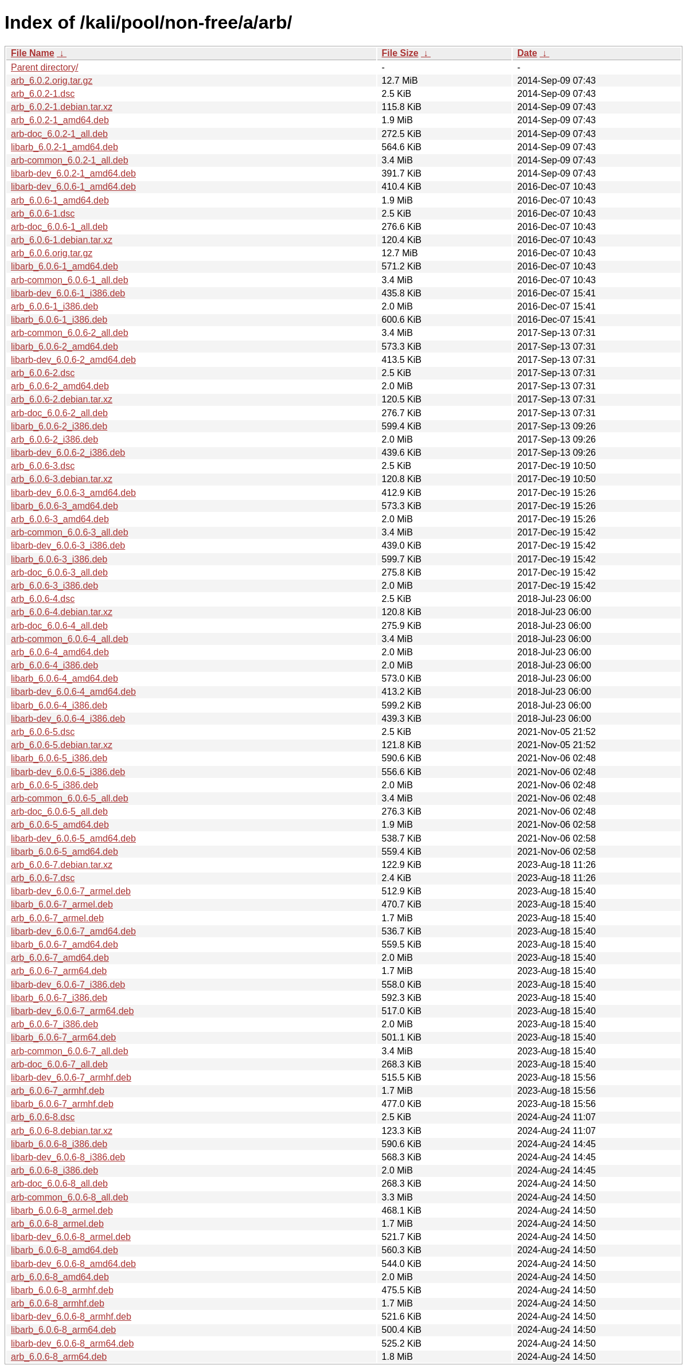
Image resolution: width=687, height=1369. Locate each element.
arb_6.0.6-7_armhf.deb (57, 1091)
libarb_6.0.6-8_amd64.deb (64, 1250)
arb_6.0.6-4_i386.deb (54, 665)
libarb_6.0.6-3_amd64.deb (64, 506)
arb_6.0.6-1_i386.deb (54, 306)
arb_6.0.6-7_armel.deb (57, 918)
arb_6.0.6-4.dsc (43, 599)
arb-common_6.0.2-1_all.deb (69, 160)
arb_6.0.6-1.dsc (43, 213)
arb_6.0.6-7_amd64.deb (60, 958)
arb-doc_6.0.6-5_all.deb (59, 811)
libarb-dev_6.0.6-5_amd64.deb (73, 838)
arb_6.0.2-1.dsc (43, 94)
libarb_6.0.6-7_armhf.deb (62, 1104)
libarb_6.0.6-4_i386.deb (59, 705)
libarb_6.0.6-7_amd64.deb (64, 944)
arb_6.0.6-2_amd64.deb (60, 386)
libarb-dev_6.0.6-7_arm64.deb (72, 1011)
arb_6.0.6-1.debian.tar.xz (61, 240)
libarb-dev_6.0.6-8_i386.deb (68, 1157)
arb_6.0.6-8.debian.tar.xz (61, 1131)
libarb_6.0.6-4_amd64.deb (64, 678)
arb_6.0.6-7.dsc (43, 878)
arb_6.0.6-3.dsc (43, 466)
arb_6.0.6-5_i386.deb (54, 785)
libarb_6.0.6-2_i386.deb (59, 426)
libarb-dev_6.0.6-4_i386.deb (68, 718)
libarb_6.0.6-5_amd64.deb (64, 851)
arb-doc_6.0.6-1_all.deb (59, 227)
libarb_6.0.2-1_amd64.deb (64, 147)
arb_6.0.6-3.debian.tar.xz (61, 479)
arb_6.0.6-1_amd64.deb (60, 200)
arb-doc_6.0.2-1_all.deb (59, 134)
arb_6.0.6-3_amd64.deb (60, 519)
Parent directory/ (44, 67)
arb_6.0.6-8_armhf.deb (57, 1303)
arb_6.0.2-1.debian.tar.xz (61, 107)
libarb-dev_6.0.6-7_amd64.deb (73, 931)
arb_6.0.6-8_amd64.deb (60, 1277)
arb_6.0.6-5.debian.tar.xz (61, 745)
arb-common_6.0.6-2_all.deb (69, 333)
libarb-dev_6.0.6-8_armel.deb (71, 1237)
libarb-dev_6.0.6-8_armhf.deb (71, 1316)
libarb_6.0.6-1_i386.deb (59, 319)
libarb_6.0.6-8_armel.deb (62, 1210)
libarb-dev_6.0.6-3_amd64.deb (73, 493)
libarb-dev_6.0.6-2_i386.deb (68, 452)
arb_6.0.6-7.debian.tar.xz (61, 865)
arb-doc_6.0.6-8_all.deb (59, 1183)
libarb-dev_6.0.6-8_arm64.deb (72, 1343)
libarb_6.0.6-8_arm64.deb (63, 1330)
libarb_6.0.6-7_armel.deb (62, 904)
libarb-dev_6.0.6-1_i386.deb (68, 293)
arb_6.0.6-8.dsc (43, 1117)
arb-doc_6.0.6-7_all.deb (59, 1064)
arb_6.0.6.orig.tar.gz (51, 253)
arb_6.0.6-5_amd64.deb (60, 825)
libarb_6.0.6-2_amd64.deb (64, 346)
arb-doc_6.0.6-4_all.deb (59, 626)
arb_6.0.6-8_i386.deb (54, 1170)
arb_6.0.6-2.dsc (43, 373)
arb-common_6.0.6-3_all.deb (69, 532)
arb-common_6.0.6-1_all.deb (69, 280)
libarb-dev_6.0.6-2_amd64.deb (73, 360)
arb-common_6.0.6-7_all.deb (69, 1051)
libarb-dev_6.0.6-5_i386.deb (68, 772)
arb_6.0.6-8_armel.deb (57, 1224)
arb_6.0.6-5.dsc (43, 732)
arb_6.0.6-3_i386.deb (54, 585)
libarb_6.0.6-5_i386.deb (59, 758)
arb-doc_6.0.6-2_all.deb (59, 413)
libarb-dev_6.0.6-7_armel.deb (71, 891)
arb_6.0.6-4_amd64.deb (60, 652)
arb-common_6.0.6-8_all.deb (69, 1197)
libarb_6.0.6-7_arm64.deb (63, 1037)
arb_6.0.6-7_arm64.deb (59, 971)
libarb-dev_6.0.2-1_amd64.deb (73, 173)
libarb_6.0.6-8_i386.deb (59, 1144)
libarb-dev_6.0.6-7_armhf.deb (71, 1077)
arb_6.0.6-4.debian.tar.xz (61, 612)
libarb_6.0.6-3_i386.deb (59, 559)
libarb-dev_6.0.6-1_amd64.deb (73, 186)
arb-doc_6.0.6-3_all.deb (59, 572)
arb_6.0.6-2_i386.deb (54, 439)
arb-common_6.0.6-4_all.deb (69, 639)
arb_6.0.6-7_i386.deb (54, 1024)
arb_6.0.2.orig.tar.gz (51, 80)
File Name (32, 53)
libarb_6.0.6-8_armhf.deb (62, 1290)
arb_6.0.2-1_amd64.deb (60, 120)
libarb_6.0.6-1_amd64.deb (64, 266)
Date (527, 53)
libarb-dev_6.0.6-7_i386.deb (68, 984)
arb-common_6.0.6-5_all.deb (69, 798)
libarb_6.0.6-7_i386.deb (59, 998)
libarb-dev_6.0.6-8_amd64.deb (73, 1264)
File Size (400, 53)
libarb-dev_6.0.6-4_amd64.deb (73, 692)
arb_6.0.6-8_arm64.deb (59, 1357)
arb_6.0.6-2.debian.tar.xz (61, 399)
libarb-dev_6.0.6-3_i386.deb (68, 545)
